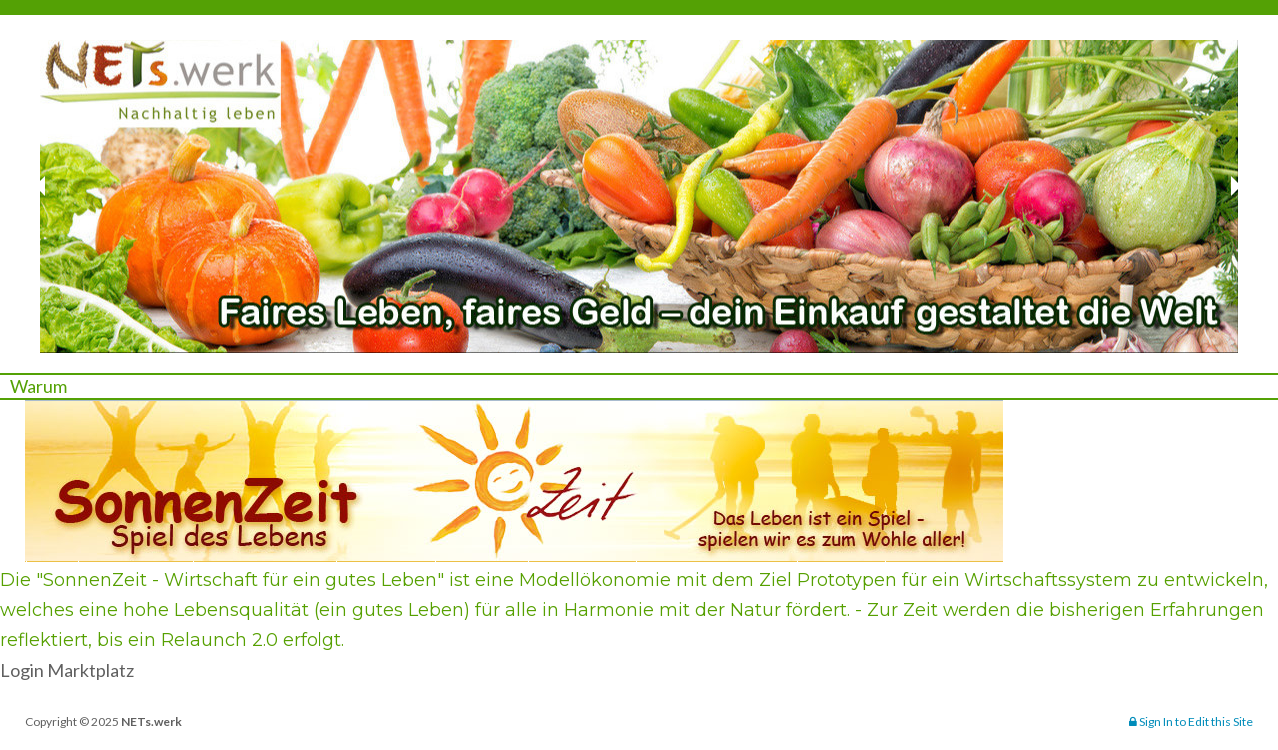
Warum (38, 386)
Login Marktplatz (67, 670)
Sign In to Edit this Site (1191, 721)
